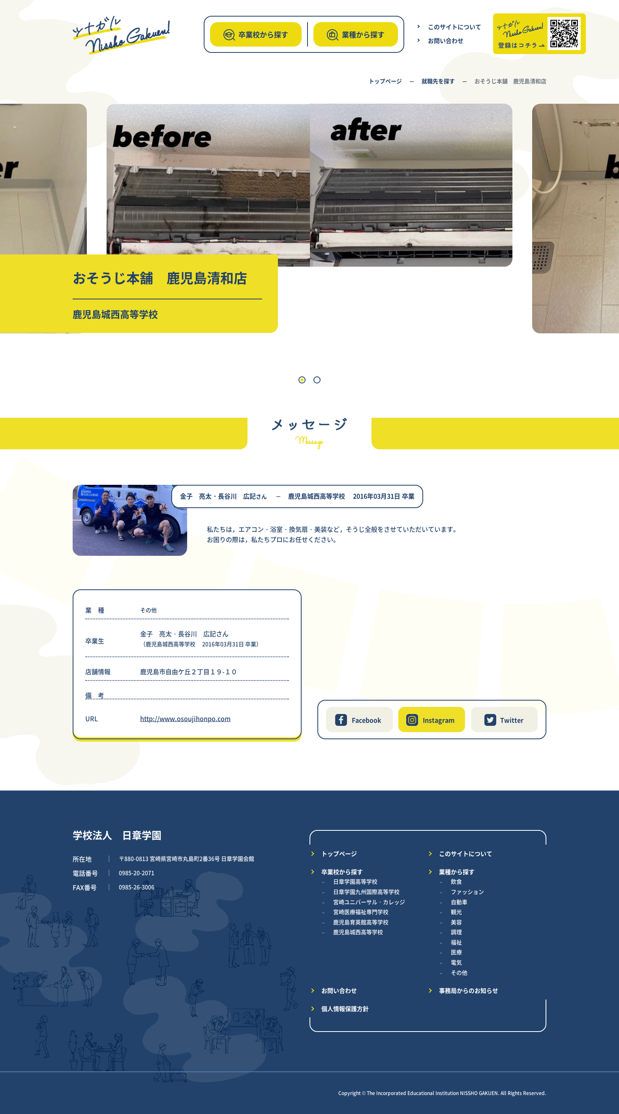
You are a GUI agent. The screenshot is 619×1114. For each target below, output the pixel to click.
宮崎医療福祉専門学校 (360, 912)
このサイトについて (454, 26)
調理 (456, 932)
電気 (456, 962)
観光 (456, 912)
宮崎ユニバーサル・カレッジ (369, 902)
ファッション (467, 891)
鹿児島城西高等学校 (358, 932)
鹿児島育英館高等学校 (360, 922)
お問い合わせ (445, 40)
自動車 (459, 902)
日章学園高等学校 (355, 881)
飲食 (456, 881)
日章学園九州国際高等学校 (366, 891)
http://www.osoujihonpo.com (185, 718)
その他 (459, 972)
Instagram (438, 720)
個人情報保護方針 (345, 1008)
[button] (302, 379)
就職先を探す (438, 81)
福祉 (456, 942)
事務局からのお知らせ (468, 990)
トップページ (385, 81)
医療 (456, 952)
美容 (456, 922)
